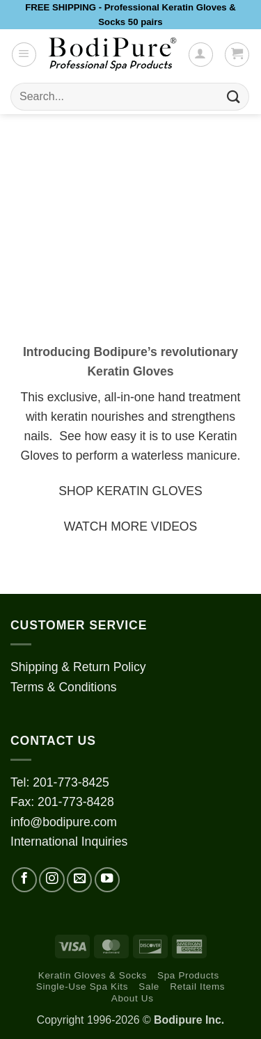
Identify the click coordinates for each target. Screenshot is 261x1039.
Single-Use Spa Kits (82, 986)
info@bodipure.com (63, 822)
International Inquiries (68, 841)
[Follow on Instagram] (51, 879)
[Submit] (234, 97)
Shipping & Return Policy (78, 667)
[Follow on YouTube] (107, 879)
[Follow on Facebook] (24, 879)
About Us (132, 998)
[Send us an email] (79, 879)
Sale (149, 986)
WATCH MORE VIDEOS (131, 526)
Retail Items (197, 986)
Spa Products (188, 975)
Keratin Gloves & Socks (92, 975)
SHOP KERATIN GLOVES (130, 491)
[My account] (201, 54)
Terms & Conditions (63, 687)
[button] (24, 54)
